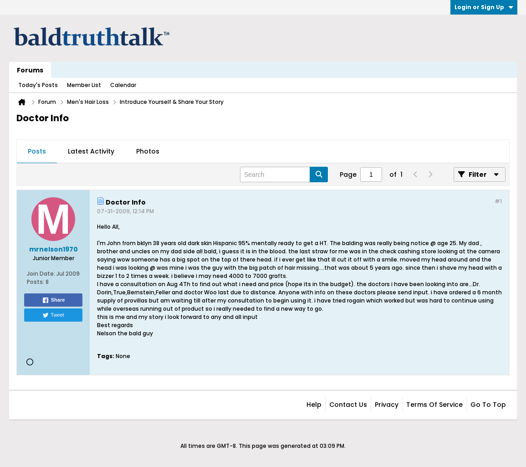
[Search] (284, 174)
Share (53, 300)
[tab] (37, 152)
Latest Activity (91, 151)
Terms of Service (434, 404)
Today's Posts (38, 85)
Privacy (386, 404)
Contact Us (348, 404)
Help (314, 404)
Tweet (53, 315)
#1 (498, 201)
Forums (30, 70)
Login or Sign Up (484, 7)
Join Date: (41, 273)
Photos (147, 151)
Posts (37, 151)
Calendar (123, 85)
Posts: (35, 282)
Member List (84, 85)
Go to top (488, 404)
